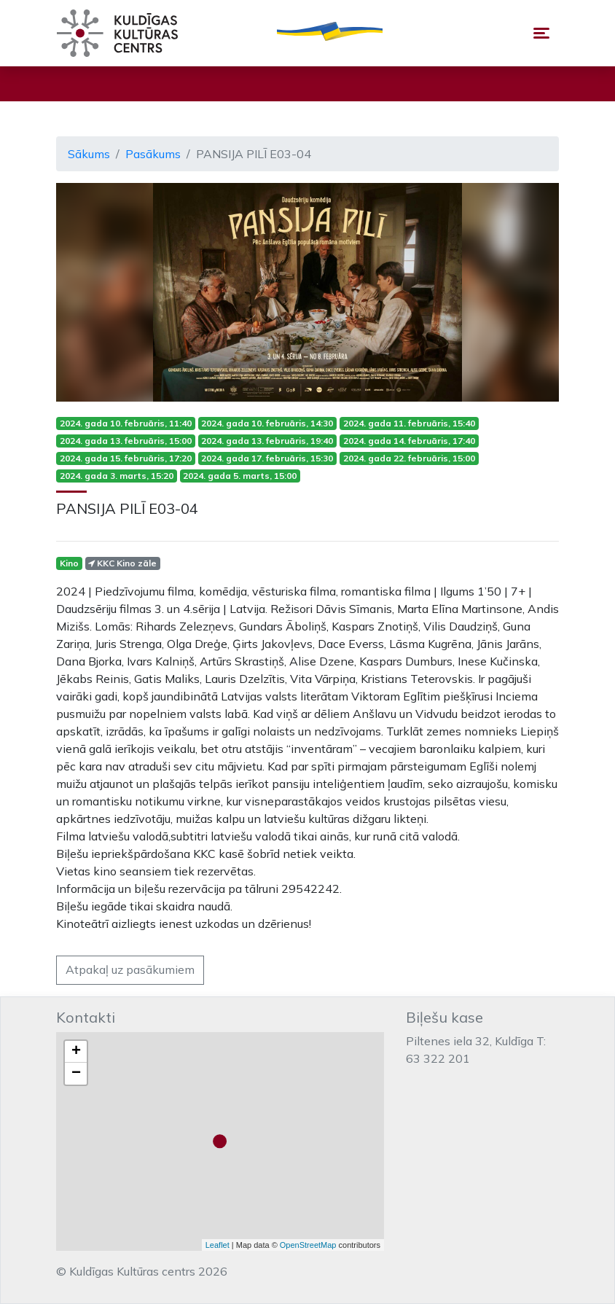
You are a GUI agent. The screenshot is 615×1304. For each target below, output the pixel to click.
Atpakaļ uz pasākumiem (130, 969)
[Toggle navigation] (541, 33)
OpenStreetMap (308, 1245)
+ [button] (76, 1052)
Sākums (89, 154)
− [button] (76, 1074)
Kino (69, 563)
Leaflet (217, 1245)
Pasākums (153, 154)
